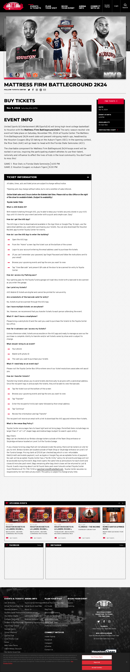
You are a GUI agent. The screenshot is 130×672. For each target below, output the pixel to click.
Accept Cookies (97, 668)
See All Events (9, 603)
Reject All (97, 663)
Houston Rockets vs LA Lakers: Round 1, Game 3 (15, 528)
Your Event (68, 7)
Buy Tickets (11, 538)
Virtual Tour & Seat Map (33, 606)
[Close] (126, 663)
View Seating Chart (108, 130)
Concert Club (9, 636)
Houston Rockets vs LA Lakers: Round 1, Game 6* (64, 528)
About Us (28, 609)
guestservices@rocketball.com (50, 469)
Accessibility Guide (51, 619)
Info (82, 7)
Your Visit (51, 7)
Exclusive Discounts (11, 619)
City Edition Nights (11, 616)
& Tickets (35, 7)
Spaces (70, 603)
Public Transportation (52, 616)
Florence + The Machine (89, 527)
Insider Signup (107, 6)
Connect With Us (54, 632)
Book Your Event (77, 599)
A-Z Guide (48, 606)
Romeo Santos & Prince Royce (110, 528)
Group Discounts (10, 632)
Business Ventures (31, 619)
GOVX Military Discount (13, 649)
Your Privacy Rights (97, 658)
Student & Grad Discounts (14, 622)
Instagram (48, 643)
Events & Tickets (14, 599)
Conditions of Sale (31, 613)
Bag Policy (49, 609)
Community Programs (33, 616)
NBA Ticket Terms (11, 645)
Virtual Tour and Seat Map (13, 606)
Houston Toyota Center (13, 6)
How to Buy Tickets (11, 626)
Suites (6, 642)
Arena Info (31, 599)
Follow (39, 545)
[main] (65, 299)
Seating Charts (9, 629)
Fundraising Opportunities (34, 622)
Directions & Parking (52, 613)
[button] (125, 6)
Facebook (48, 640)
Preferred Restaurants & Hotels (56, 626)
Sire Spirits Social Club (12, 652)
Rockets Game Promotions (14, 613)
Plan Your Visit (53, 599)
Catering (71, 606)
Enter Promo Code (11, 639)
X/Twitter (48, 646)
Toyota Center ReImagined (35, 603)
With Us (95, 7)
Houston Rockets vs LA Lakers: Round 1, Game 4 (39, 528)
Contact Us (49, 650)
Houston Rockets (10, 609)
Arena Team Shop (51, 622)
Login (116, 6)
